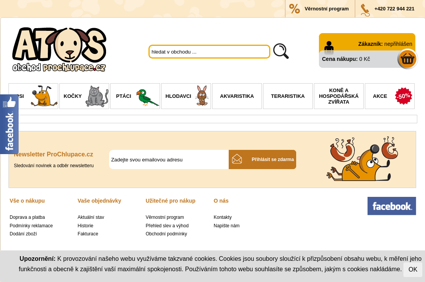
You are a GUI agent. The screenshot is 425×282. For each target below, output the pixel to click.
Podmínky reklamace (31, 225)
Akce (393, 97)
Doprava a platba (27, 217)
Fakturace (88, 234)
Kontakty (223, 217)
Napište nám (226, 225)
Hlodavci (188, 97)
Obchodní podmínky (166, 234)
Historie (85, 225)
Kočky (86, 97)
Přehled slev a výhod (167, 225)
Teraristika (288, 96)
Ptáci (138, 97)
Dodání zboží (23, 234)
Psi (37, 97)
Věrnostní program (327, 9)
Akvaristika (237, 96)
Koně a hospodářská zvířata (339, 96)
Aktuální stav (91, 217)
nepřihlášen (398, 44)
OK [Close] (412, 269)
